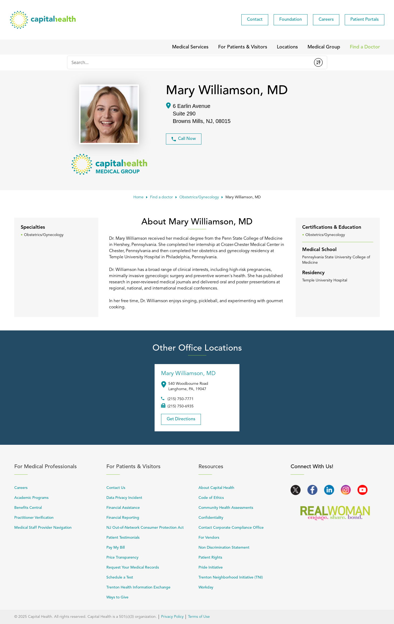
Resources (241, 467)
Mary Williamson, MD (188, 373)
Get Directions (178, 417)
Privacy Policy (172, 617)
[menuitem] (254, 19)
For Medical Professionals (57, 467)
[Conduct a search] (188, 62)
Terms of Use (199, 617)
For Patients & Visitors (149, 467)
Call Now (184, 139)
